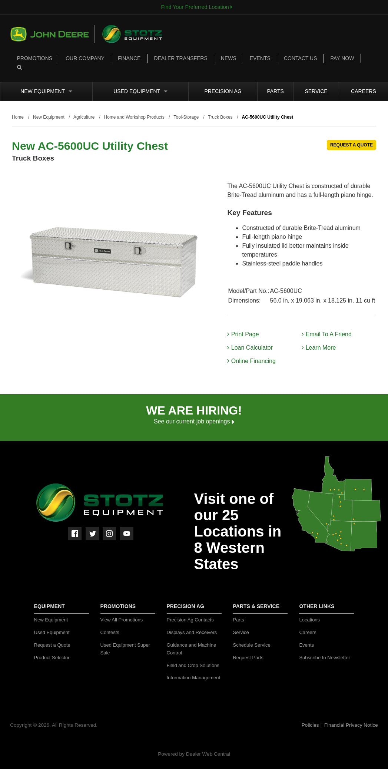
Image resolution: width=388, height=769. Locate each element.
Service (316, 91)
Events (260, 58)
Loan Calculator (250, 347)
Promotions (35, 58)
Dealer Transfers (180, 58)
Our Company (85, 58)
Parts (275, 91)
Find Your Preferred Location (196, 7)
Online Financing (251, 361)
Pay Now (342, 58)
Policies (311, 725)
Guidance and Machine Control (191, 649)
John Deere (52, 34)
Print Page (243, 334)
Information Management (193, 677)
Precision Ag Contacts (190, 620)
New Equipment (46, 91)
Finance (129, 58)
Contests (109, 632)
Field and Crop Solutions (193, 665)
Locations (309, 620)
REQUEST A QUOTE (351, 145)
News (228, 58)
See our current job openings (194, 421)
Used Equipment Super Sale (125, 649)
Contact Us (300, 58)
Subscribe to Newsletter (324, 657)
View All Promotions (121, 620)
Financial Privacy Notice (351, 725)
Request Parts (248, 657)
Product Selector (52, 657)
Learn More (319, 347)
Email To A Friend (327, 334)
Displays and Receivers (192, 632)
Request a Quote (52, 645)
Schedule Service (251, 645)
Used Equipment (140, 91)
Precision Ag (222, 91)
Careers (363, 91)
